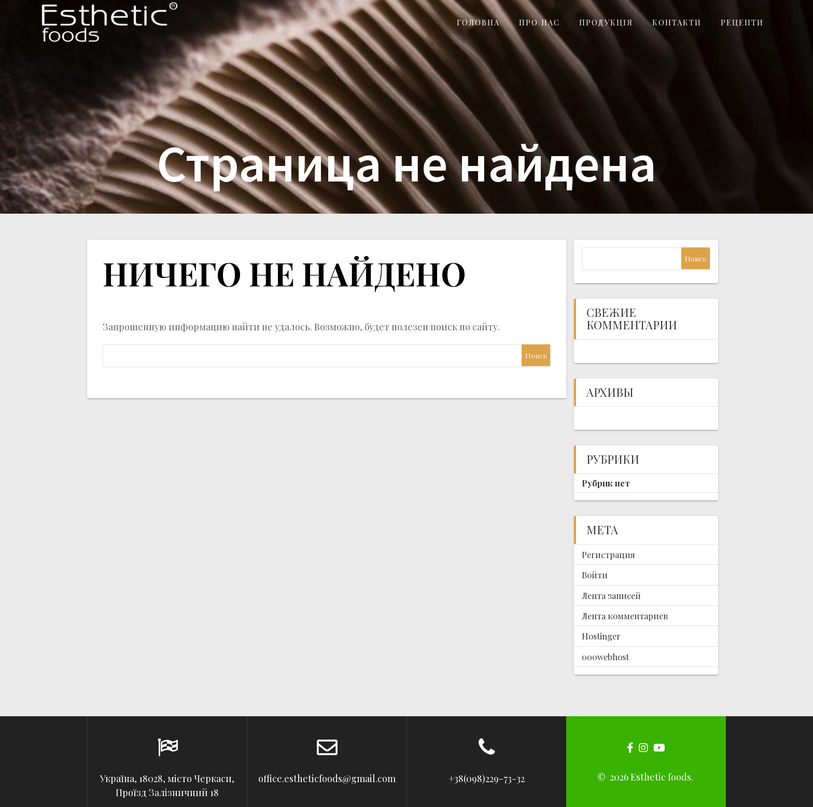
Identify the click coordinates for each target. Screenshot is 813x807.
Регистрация (608, 554)
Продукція (606, 22)
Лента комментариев (625, 615)
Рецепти (742, 22)
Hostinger (601, 636)
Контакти (677, 22)
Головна (478, 22)
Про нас (539, 22)
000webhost (605, 656)
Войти (595, 574)
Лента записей (611, 595)
